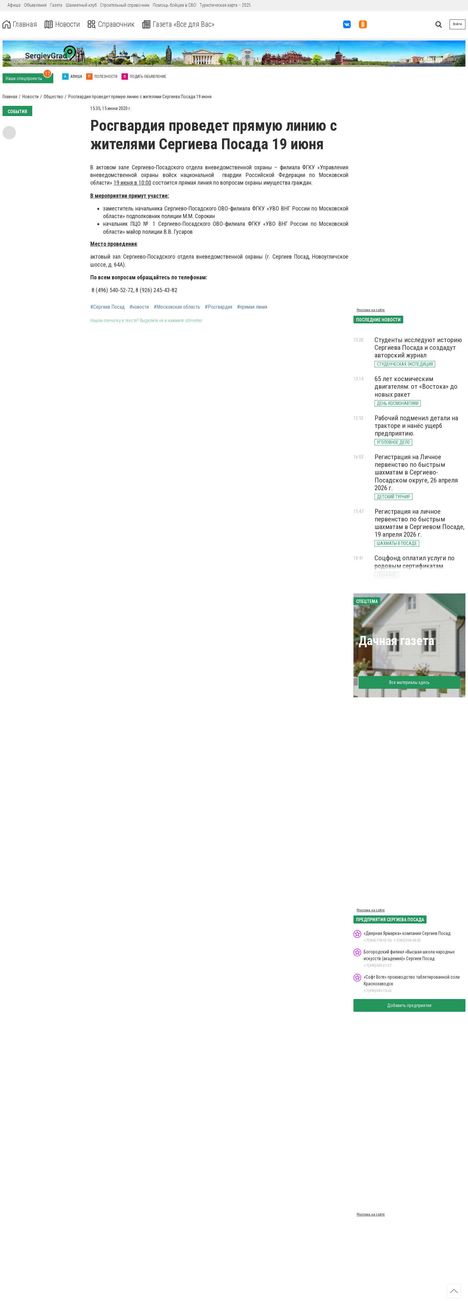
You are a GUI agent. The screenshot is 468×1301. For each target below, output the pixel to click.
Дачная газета (396, 640)
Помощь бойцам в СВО (174, 5)
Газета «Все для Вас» (181, 24)
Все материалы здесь (409, 682)
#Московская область (177, 307)
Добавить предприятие (409, 1005)
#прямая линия (252, 307)
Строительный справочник (124, 5)
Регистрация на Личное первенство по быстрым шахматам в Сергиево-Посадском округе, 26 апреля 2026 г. (416, 472)
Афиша (13, 5)
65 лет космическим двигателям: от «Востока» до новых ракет (416, 386)
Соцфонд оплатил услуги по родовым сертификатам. (415, 562)
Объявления (35, 5)
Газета (56, 5)
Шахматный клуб (81, 5)
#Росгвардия (218, 307)
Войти (457, 24)
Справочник (113, 24)
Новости (63, 24)
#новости (139, 307)
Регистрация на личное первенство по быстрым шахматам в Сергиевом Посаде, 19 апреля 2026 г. (419, 523)
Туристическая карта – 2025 (225, 5)
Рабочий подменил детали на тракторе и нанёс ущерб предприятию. (416, 425)
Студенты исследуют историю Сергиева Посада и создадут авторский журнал (418, 347)
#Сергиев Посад (107, 307)
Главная (20, 24)
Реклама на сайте (371, 310)
